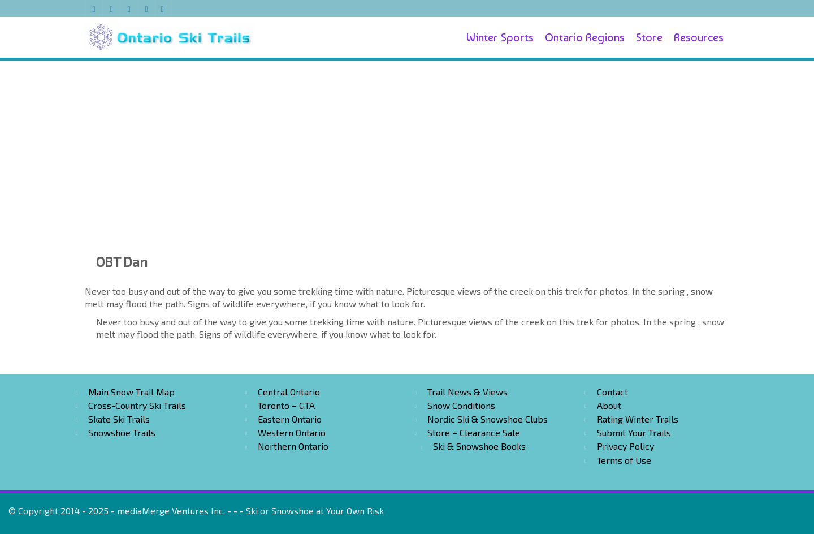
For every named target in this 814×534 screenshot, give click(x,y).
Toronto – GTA (286, 405)
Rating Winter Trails (637, 419)
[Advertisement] (407, 142)
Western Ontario (292, 432)
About (609, 405)
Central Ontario (289, 391)
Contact (612, 391)
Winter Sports (500, 37)
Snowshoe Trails (121, 432)
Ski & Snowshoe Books (479, 446)
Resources (699, 37)
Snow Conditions (461, 405)
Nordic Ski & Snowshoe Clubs (487, 419)
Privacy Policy (625, 446)
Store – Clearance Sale (473, 432)
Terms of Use (624, 460)
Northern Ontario (293, 446)
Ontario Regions (585, 37)
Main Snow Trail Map (131, 391)
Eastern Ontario (290, 419)
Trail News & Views (467, 391)
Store (649, 37)
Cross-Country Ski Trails (137, 405)
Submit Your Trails (634, 432)
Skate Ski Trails (119, 419)
